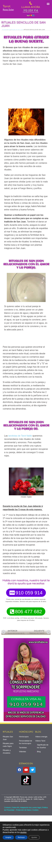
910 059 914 (30, 10)
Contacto (7, 808)
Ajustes (34, 837)
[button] (48, 3)
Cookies (35, 810)
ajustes (23, 832)
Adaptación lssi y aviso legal (30, 808)
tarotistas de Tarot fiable (20, 436)
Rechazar (21, 837)
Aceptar (8, 837)
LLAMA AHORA (30, 7)
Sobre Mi (15, 808)
